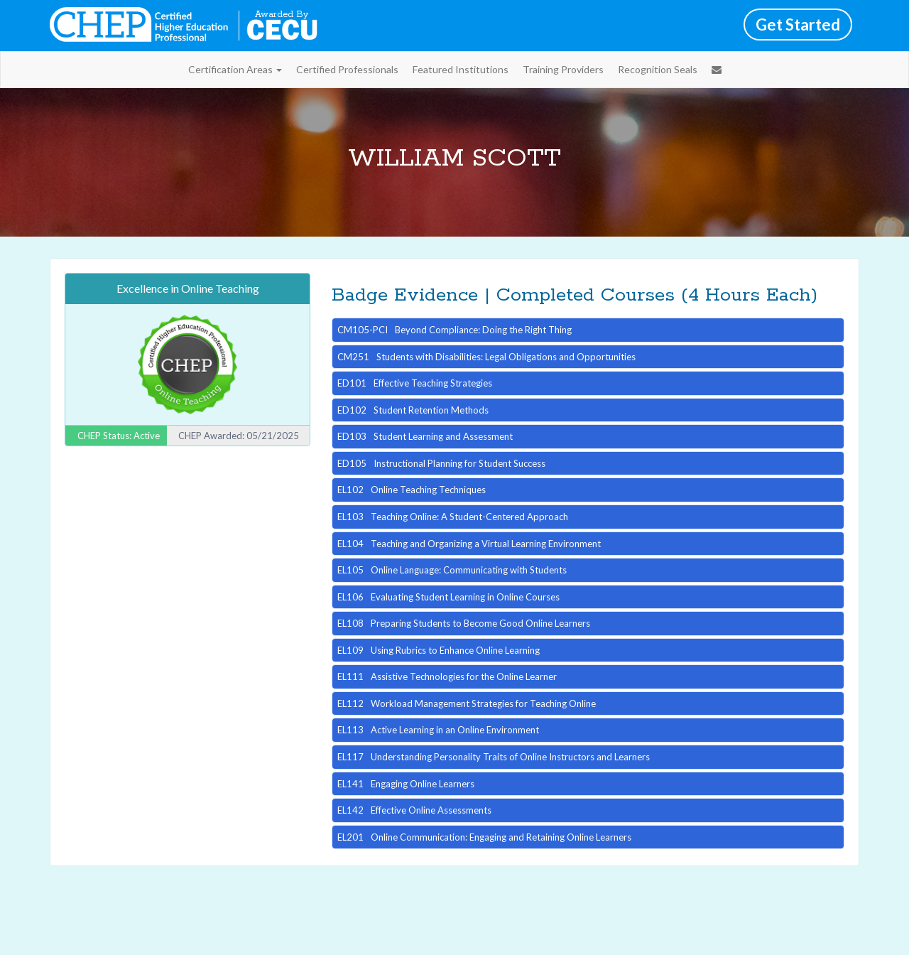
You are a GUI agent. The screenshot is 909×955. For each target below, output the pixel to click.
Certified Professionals (347, 69)
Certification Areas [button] (235, 69)
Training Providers (563, 69)
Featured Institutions (460, 69)
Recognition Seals (657, 69)
